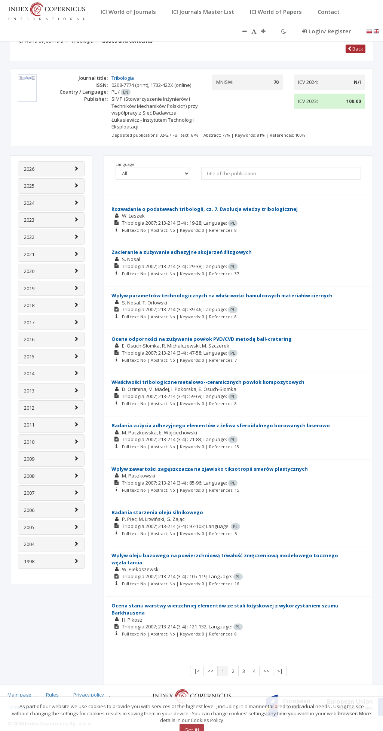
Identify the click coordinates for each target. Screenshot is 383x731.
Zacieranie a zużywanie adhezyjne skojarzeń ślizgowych (181, 252)
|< (197, 671)
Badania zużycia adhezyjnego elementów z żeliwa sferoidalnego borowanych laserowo (220, 425)
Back (355, 48)
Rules (52, 694)
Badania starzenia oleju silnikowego (157, 512)
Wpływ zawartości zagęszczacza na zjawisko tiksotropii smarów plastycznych (209, 468)
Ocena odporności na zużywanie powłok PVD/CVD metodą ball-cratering (201, 339)
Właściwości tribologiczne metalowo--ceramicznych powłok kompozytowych (207, 382)
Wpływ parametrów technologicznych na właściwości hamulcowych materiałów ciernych (222, 295)
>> (266, 671)
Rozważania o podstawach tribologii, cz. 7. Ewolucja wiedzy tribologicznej (204, 209)
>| (280, 671)
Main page (19, 694)
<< (211, 671)
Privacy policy (88, 694)
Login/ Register (326, 31)
